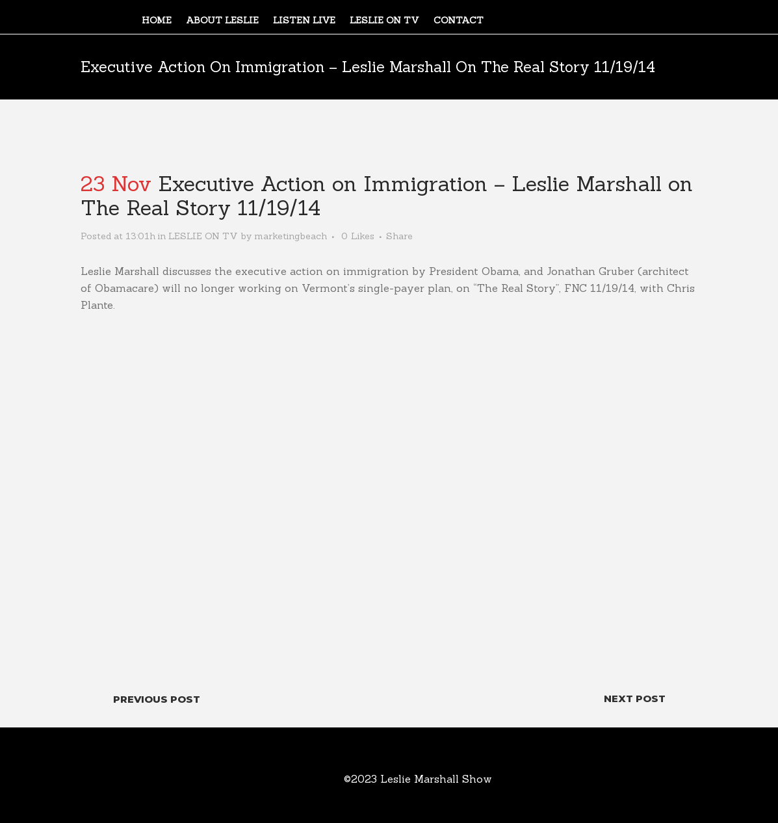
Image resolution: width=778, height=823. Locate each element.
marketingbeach (290, 236)
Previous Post (156, 699)
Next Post (635, 698)
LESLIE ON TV (203, 236)
